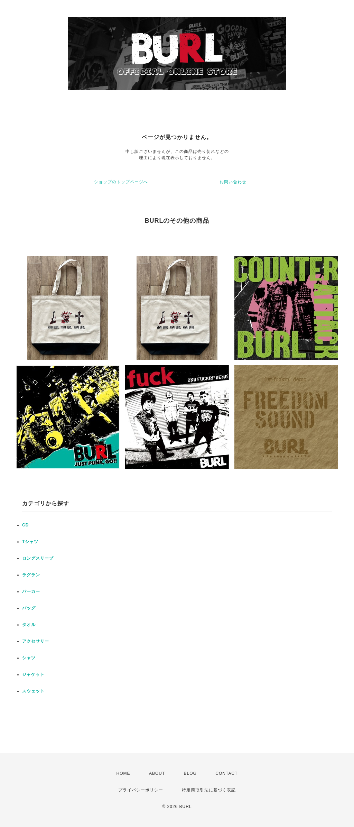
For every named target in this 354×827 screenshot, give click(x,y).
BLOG (190, 773)
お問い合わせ (233, 182)
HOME (123, 773)
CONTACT (226, 773)
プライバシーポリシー (140, 790)
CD (25, 525)
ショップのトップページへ (121, 182)
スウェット (33, 691)
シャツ (29, 657)
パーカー (31, 591)
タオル (29, 624)
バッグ (29, 608)
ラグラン (31, 574)
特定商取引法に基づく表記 (209, 790)
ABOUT (157, 773)
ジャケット (33, 674)
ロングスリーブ (38, 558)
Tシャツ (30, 541)
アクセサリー (35, 641)
